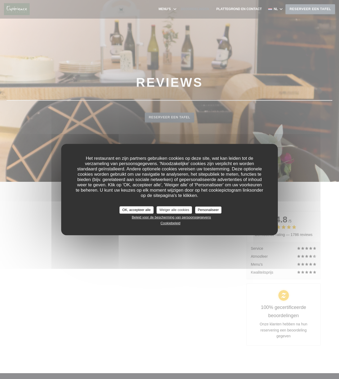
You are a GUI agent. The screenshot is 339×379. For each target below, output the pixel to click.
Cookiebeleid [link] (170, 223)
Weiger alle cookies (174, 210)
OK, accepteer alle (136, 210)
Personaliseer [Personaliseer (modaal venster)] (208, 210)
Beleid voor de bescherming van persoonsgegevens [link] (171, 217)
